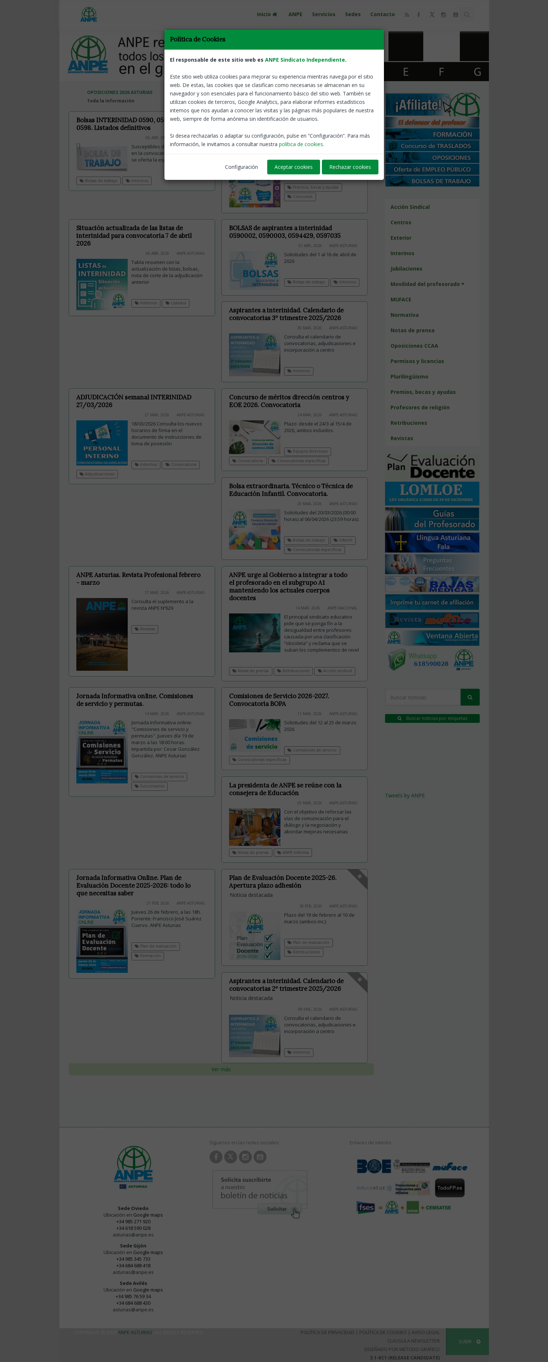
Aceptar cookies (294, 166)
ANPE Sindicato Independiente (305, 59)
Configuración (241, 166)
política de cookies (301, 144)
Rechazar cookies (350, 166)
